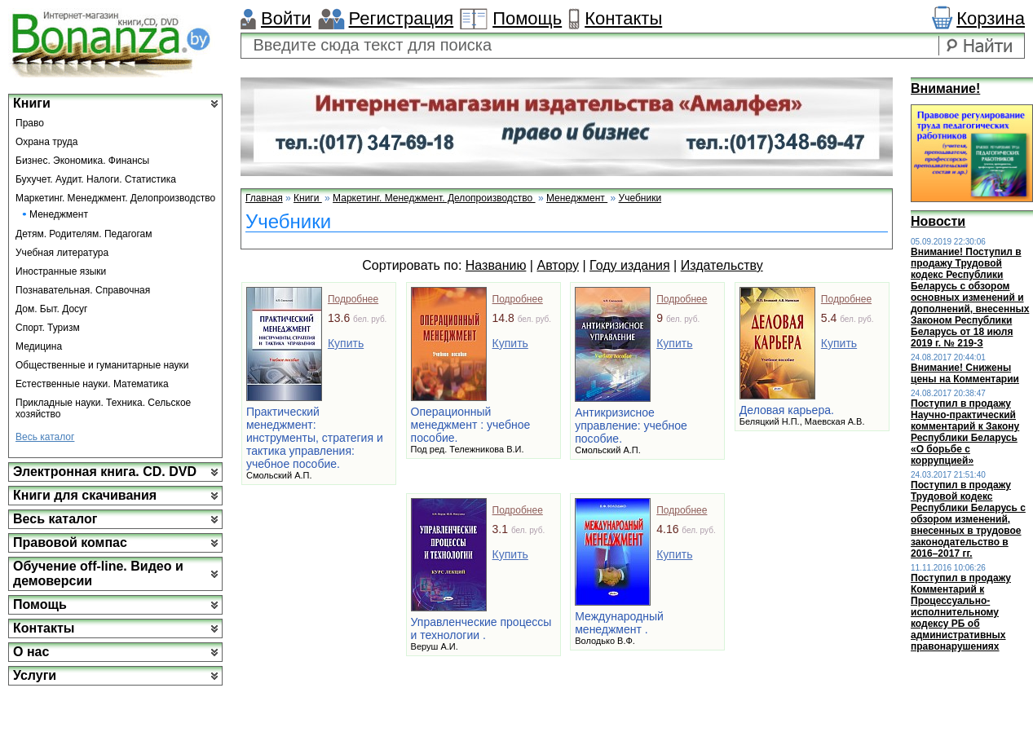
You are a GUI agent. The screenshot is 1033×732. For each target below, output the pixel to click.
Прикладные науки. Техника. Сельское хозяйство (103, 408)
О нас (31, 652)
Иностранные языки (60, 271)
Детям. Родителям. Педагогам (83, 234)
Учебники (640, 198)
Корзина (990, 18)
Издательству (722, 265)
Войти (286, 18)
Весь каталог (44, 437)
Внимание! (945, 88)
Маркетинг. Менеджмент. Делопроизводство (115, 198)
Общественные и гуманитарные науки (102, 365)
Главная (264, 198)
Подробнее (353, 299)
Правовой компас (70, 542)
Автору (557, 265)
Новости (938, 221)
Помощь (527, 18)
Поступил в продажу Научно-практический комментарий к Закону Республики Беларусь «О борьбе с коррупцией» (965, 432)
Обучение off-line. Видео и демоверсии (98, 573)
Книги (32, 103)
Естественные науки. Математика (92, 384)
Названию (496, 265)
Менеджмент (58, 214)
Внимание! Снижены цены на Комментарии (965, 373)
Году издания (629, 265)
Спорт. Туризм (47, 327)
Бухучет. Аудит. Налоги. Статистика (95, 179)
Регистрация (401, 18)
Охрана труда (46, 142)
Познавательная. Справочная (82, 290)
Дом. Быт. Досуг (51, 309)
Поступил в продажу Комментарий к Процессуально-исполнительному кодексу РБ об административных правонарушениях (961, 612)
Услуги (34, 675)
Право (29, 123)
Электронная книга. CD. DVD (104, 471)
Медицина (38, 346)
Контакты (623, 18)
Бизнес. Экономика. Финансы (82, 160)
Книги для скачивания (85, 495)
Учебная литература (61, 252)
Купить (346, 343)
